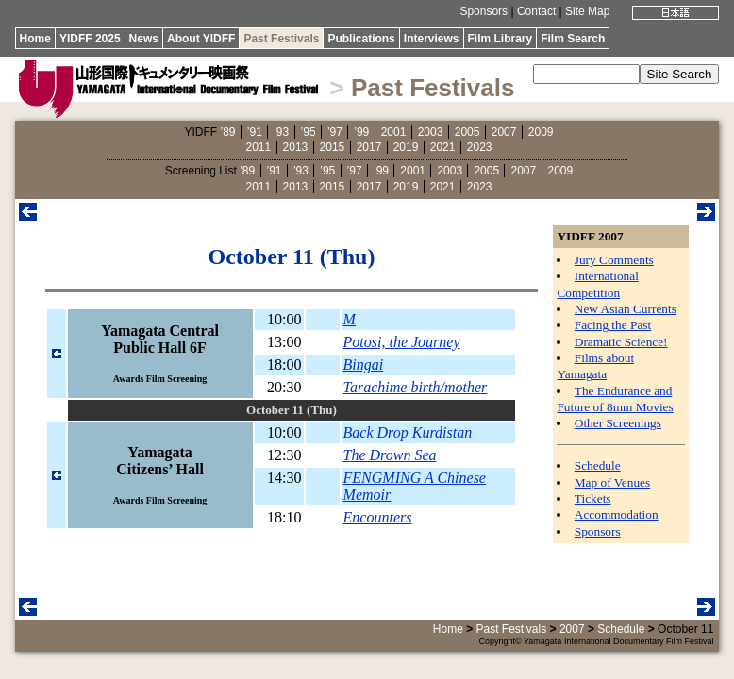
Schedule (598, 465)
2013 (296, 147)
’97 (334, 132)
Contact (536, 11)
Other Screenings (618, 423)
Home (35, 38)
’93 (281, 132)
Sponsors (483, 11)
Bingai (363, 364)
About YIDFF (201, 38)
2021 (443, 147)
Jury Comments (614, 260)
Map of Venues (612, 482)
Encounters (377, 517)
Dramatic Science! (621, 342)
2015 (332, 147)
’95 (308, 132)
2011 (259, 147)
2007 (504, 132)
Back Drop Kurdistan (408, 432)
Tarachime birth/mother (415, 387)
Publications (360, 38)
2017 (369, 147)
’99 (361, 132)
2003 (430, 132)
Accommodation (617, 514)
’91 (254, 132)
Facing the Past (613, 325)
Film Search (573, 38)
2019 (406, 147)
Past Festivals (281, 38)
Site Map (587, 11)
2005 (467, 132)
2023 (479, 147)
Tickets (593, 498)
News (143, 38)
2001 (394, 132)
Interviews (431, 38)
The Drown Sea (390, 455)
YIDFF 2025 (90, 38)
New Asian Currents (625, 309)
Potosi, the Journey (401, 342)
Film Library (500, 38)
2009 (541, 132)
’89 (227, 132)
